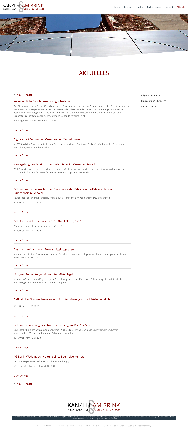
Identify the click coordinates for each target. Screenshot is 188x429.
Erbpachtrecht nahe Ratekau (121, 417)
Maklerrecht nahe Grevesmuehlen (25, 417)
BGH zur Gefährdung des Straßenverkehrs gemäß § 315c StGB (53, 325)
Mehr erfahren (21, 130)
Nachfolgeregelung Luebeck (61, 417)
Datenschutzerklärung (143, 426)
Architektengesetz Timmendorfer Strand (161, 417)
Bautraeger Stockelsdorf (139, 417)
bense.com (104, 426)
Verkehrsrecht (148, 106)
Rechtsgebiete (154, 6)
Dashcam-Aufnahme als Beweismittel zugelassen (44, 249)
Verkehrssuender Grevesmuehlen (100, 417)
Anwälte (139, 6)
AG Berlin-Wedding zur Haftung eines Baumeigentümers (49, 356)
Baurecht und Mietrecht (153, 100)
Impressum (114, 426)
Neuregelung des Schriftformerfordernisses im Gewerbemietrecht (55, 164)
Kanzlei (127, 6)
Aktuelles (181, 6)
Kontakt (169, 6)
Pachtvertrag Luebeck (44, 417)
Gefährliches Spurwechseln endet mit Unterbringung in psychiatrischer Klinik (62, 299)
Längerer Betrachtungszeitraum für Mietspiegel (43, 274)
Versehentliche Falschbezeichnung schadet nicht (44, 101)
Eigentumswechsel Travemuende (106, 419)
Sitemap (123, 426)
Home (116, 6)
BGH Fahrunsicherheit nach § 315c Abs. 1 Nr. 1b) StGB (47, 221)
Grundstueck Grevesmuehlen (79, 417)
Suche (130, 426)
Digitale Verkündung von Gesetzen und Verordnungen (47, 139)
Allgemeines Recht (150, 95)
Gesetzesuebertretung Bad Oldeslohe (83, 419)
